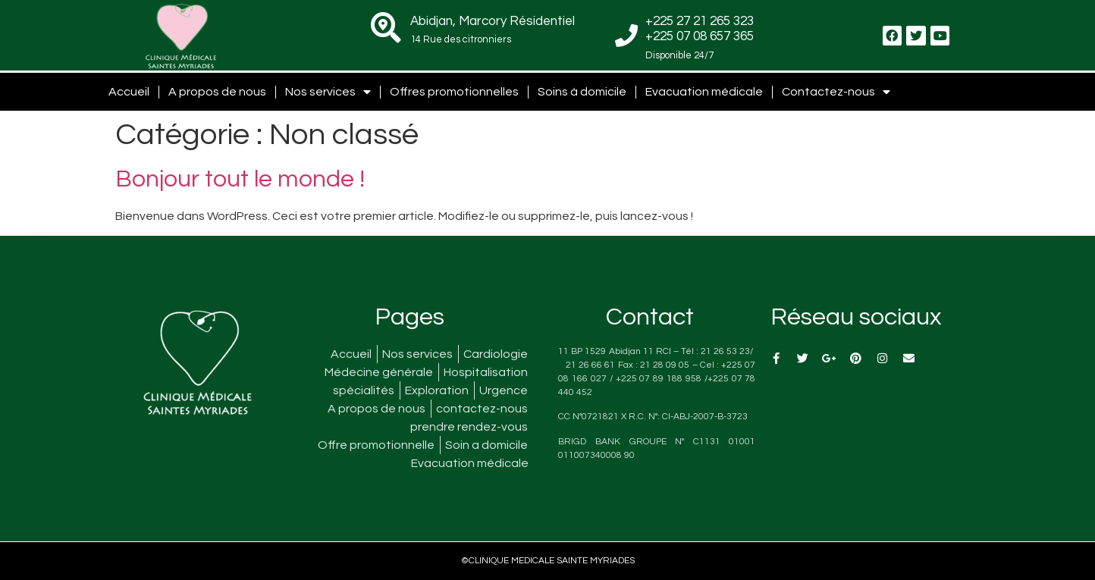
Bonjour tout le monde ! (240, 179)
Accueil (128, 92)
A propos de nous (217, 92)
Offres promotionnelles (454, 92)
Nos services (328, 91)
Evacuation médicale (704, 92)
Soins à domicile (582, 92)
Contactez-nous (836, 91)
